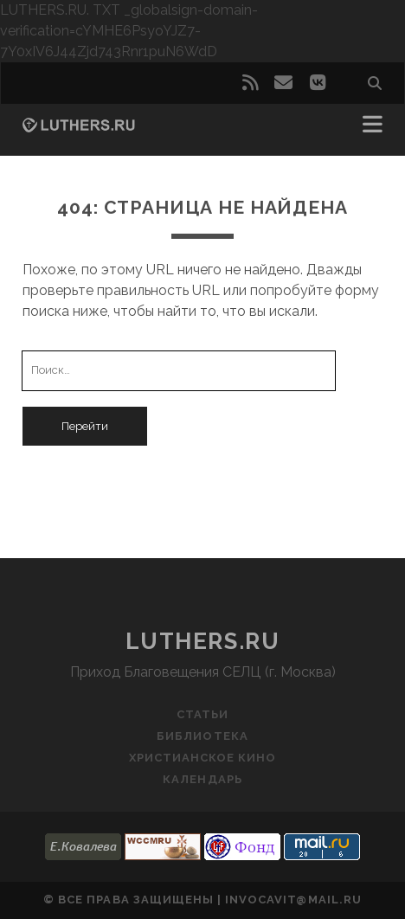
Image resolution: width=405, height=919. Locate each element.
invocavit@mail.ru (293, 899)
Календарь (202, 779)
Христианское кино (203, 757)
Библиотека (202, 735)
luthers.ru (202, 641)
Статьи (202, 714)
